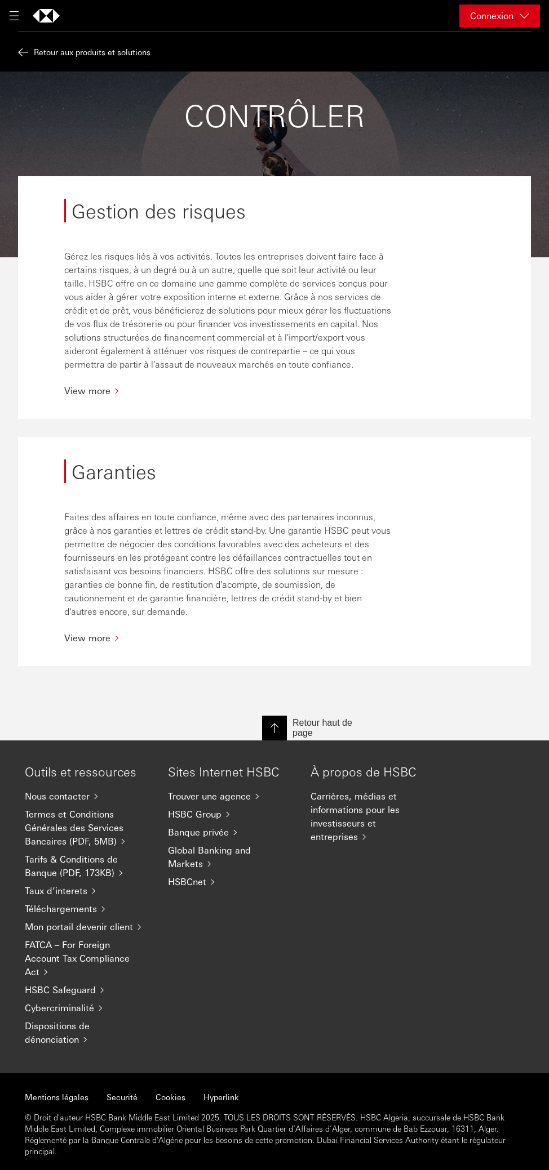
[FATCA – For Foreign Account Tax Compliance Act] (87, 958)
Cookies (170, 1097)
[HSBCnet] (230, 881)
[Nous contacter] (87, 796)
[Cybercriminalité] (87, 1008)
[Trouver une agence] (230, 796)
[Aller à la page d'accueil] (46, 16)
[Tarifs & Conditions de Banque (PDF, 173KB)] (87, 865)
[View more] (230, 390)
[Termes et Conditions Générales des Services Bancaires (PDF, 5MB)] (87, 827)
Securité (122, 1097)
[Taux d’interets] (87, 890)
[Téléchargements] (87, 909)
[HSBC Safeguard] (87, 990)
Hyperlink (221, 1097)
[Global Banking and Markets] (230, 856)
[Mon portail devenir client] (87, 927)
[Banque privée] (230, 832)
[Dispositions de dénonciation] (87, 1032)
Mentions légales (56, 1097)
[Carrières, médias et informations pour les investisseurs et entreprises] (373, 816)
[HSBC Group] (230, 814)
